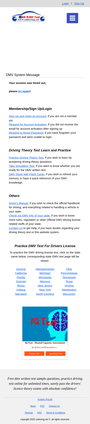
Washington (69, 289)
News (33, 406)
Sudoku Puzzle (45, 399)
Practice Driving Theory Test (26, 157)
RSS (39, 412)
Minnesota (45, 277)
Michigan (44, 273)
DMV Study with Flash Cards (26, 174)
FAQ (42, 406)
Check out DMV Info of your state (29, 215)
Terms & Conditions (55, 412)
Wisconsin (69, 293)
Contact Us (16, 228)
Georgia (21, 281)
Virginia (69, 285)
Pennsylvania (69, 273)
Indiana (21, 289)
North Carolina (45, 293)
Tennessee (69, 277)
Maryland (21, 293)
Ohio (69, 269)
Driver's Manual (18, 203)
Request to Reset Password (26, 132)
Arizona (21, 269)
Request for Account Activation (27, 124)
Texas (69, 281)
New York (45, 289)
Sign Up (79, 3)
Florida (21, 277)
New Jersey (45, 285)
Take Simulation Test (21, 165)
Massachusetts (45, 269)
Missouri (45, 281)
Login (65, 3)
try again (24, 91)
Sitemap (29, 412)
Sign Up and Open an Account (27, 116)
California (21, 273)
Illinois (21, 285)
